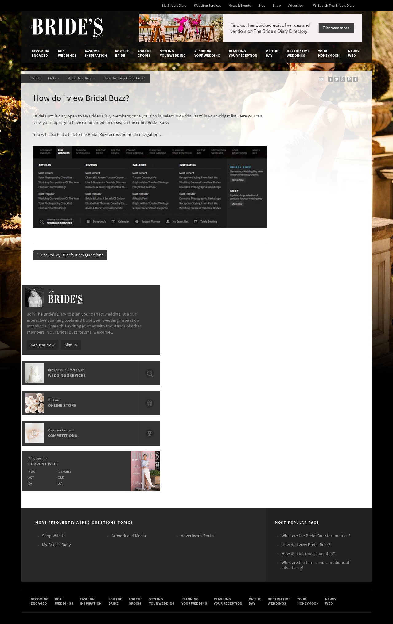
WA (304, 304)
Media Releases (160, 464)
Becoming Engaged (40, 53)
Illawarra (309, 291)
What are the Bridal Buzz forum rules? (316, 359)
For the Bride (122, 53)
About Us (40, 464)
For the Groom (144, 53)
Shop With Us (54, 359)
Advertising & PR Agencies (169, 483)
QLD (305, 298)
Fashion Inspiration (96, 53)
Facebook (334, 474)
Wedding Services (207, 5)
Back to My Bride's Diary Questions (71, 246)
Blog (261, 5)
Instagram (335, 484)
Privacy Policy (273, 464)
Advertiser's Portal (198, 359)
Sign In (314, 165)
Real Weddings (67, 53)
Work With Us (44, 483)
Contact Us (42, 470)
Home (36, 78)
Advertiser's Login (105, 464)
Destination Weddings (298, 53)
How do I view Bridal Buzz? (131, 78)
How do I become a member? (308, 376)
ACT (275, 298)
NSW (275, 291)
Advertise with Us (47, 477)
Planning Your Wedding (207, 53)
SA (273, 304)
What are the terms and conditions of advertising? (315, 388)
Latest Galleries (160, 477)
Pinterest (334, 503)
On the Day (272, 53)
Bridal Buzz (335, 465)
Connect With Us (334, 456)
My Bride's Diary (174, 5)
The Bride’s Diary (67, 28)
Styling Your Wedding (173, 53)
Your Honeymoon (329, 53)
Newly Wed (353, 53)
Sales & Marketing (105, 483)
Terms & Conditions (279, 470)
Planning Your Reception (243, 53)
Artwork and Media (128, 359)
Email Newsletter (341, 522)
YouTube (333, 512)
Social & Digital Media (108, 477)
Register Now (286, 165)
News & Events (239, 5)
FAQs (56, 78)
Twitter (332, 493)
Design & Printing (104, 470)
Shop (277, 5)
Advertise (295, 5)
